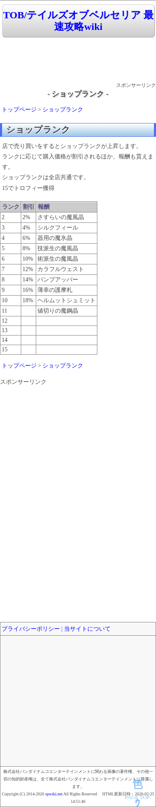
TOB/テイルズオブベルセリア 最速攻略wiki (78, 21)
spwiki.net (53, 794)
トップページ (19, 109)
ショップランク (62, 109)
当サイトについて (87, 629)
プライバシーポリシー (31, 629)
